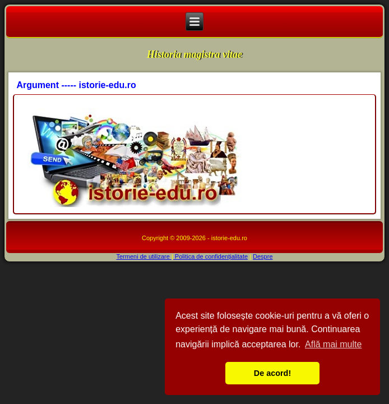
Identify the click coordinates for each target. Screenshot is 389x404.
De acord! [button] (272, 373)
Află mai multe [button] (333, 344)
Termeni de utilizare (143, 256)
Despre (262, 256)
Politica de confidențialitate (210, 256)
